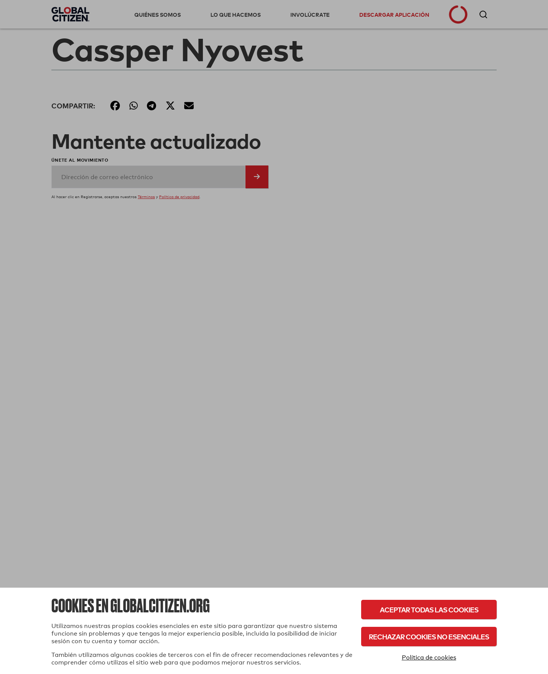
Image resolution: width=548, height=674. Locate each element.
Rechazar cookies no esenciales (429, 636)
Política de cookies (429, 657)
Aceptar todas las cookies (429, 609)
